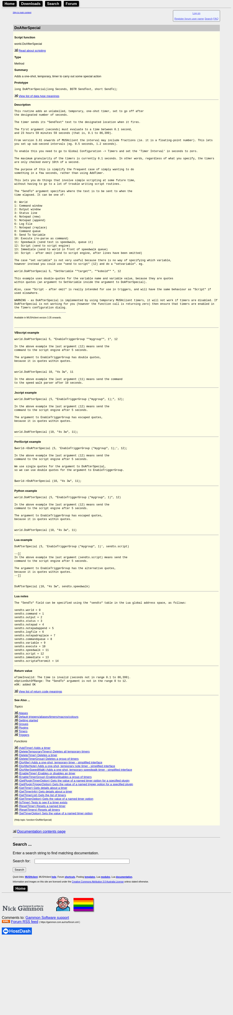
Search (53, 4)
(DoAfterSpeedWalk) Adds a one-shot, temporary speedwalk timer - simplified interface (75, 845)
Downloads (31, 4)
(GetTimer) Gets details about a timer (43, 863)
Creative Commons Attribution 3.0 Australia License (98, 957)
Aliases (23, 789)
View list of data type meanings (39, 96)
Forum (71, 4)
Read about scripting (32, 50)
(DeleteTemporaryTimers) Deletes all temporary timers (54, 827)
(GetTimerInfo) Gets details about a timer (45, 867)
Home (10, 4)
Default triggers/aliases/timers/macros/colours (49, 792)
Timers (22, 807)
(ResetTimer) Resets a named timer (42, 882)
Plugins (23, 803)
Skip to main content (22, 12)
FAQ (215, 18)
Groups (23, 800)
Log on (196, 13)
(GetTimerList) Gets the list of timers (42, 871)
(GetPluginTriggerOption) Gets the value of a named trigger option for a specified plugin (76, 860)
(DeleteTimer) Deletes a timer (38, 831)
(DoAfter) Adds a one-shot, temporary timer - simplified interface (60, 838)
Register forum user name (189, 18)
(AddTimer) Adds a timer (35, 823)
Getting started (28, 796)
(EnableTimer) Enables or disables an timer (47, 849)
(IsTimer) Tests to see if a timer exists (43, 878)
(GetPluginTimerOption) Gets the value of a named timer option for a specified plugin (74, 856)
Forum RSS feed (24, 998)
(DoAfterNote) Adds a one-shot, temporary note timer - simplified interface (67, 842)
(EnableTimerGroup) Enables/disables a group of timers (55, 853)
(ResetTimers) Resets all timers (39, 885)
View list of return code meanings (40, 767)
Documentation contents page (41, 907)
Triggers (23, 810)
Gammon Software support (47, 993)
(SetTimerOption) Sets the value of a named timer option (56, 889)
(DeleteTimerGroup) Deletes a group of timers (49, 834)
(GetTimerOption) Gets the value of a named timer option (56, 874)
